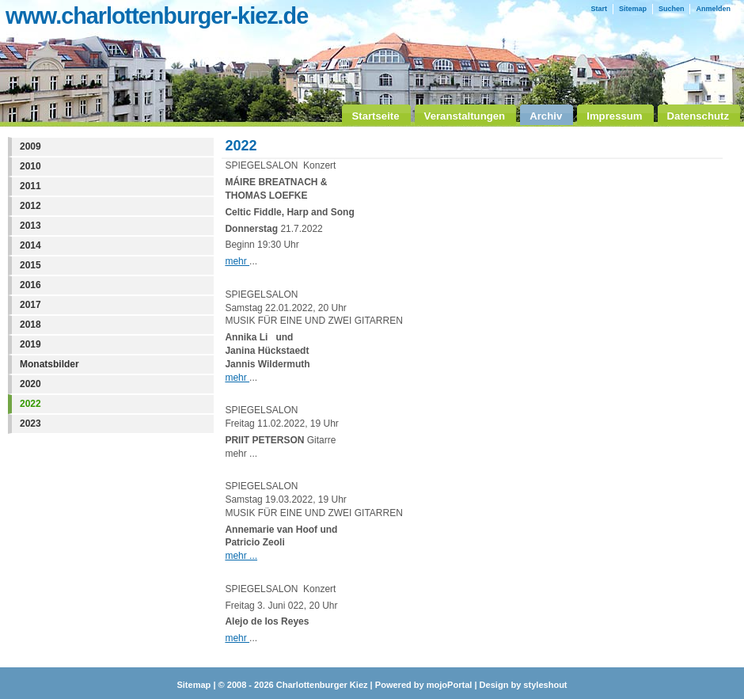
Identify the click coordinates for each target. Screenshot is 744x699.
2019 (30, 344)
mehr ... (241, 555)
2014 (30, 245)
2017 (30, 304)
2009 (30, 146)
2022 (30, 403)
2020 (30, 383)
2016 (30, 285)
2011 (30, 186)
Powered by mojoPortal (424, 685)
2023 (30, 423)
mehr (237, 261)
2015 (30, 265)
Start (598, 9)
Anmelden (713, 9)
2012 (30, 205)
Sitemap (633, 9)
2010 (30, 166)
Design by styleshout (523, 685)
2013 (30, 225)
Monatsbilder (49, 364)
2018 (30, 324)
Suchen (672, 9)
